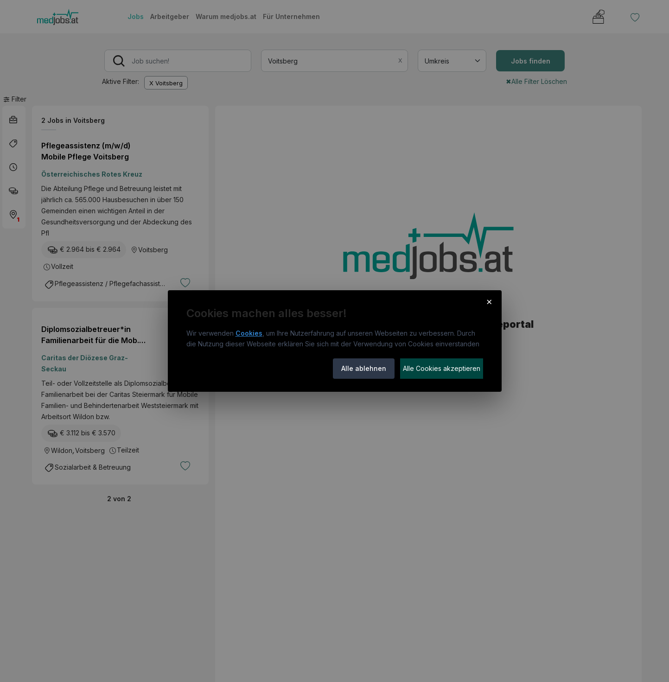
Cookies (249, 333)
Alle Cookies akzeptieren (441, 368)
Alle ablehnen (363, 368)
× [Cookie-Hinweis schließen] (489, 301)
